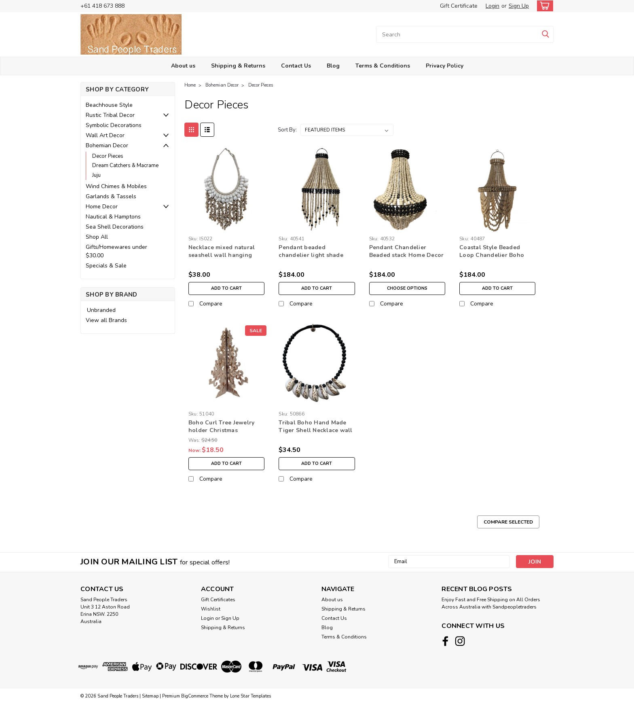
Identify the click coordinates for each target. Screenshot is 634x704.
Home (190, 85)
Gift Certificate (459, 6)
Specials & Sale (106, 265)
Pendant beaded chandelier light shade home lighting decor (311, 255)
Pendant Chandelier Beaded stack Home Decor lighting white (406, 255)
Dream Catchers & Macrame (125, 165)
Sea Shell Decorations (115, 227)
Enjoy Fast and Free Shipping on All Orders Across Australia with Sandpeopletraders (491, 603)
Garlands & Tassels (111, 196)
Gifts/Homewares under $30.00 (116, 251)
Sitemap (150, 696)
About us (183, 66)
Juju (96, 175)
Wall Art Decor (105, 135)
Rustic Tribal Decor (110, 115)
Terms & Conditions (382, 66)
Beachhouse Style (109, 105)
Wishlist (210, 609)
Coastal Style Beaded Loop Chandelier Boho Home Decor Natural (491, 255)
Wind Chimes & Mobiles (116, 186)
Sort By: (287, 130)
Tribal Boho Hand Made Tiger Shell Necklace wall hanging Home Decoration (316, 430)
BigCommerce (194, 696)
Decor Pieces (107, 156)
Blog (333, 66)
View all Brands (106, 320)
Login (492, 6)
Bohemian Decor (107, 145)
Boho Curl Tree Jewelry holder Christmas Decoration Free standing (224, 430)
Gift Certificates (218, 599)
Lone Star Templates (250, 696)
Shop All (97, 237)
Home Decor (102, 206)
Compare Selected (508, 522)
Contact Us (296, 66)
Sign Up (519, 6)
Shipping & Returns (238, 66)
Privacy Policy (444, 66)
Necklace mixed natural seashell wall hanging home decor (221, 255)
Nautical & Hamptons (113, 217)
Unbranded (101, 310)
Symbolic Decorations (114, 125)
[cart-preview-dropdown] (543, 5)
